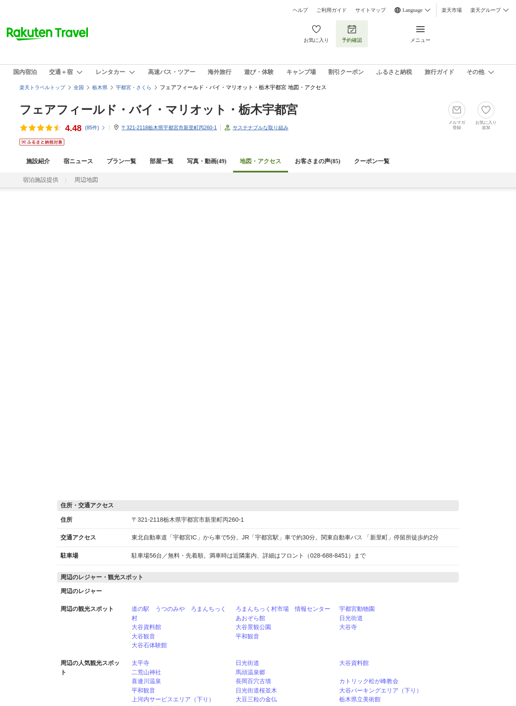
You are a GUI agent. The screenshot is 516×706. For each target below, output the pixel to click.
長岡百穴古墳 (253, 681)
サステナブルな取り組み (260, 128)
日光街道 (351, 618)
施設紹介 (38, 161)
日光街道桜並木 (256, 690)
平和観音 (247, 636)
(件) (95, 127)
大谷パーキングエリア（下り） (380, 690)
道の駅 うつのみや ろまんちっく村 (179, 613)
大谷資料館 (146, 627)
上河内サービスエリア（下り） (173, 699)
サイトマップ (370, 10)
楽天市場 (452, 10)
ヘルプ (300, 10)
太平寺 (140, 662)
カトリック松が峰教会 (368, 681)
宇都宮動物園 (357, 608)
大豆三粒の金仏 (256, 699)
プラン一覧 (121, 161)
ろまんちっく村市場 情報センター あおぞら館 (286, 613)
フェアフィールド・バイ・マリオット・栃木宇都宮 (158, 109)
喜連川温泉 (146, 681)
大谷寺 (348, 627)
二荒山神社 (146, 672)
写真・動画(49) (206, 161)
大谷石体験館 (149, 645)
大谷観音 (143, 636)
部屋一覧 (161, 161)
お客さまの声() (317, 161)
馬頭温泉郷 (250, 672)
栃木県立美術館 (360, 699)
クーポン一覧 (372, 161)
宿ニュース (78, 161)
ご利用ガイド (331, 10)
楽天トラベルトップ (42, 87)
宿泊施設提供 (40, 180)
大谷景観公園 (253, 627)
